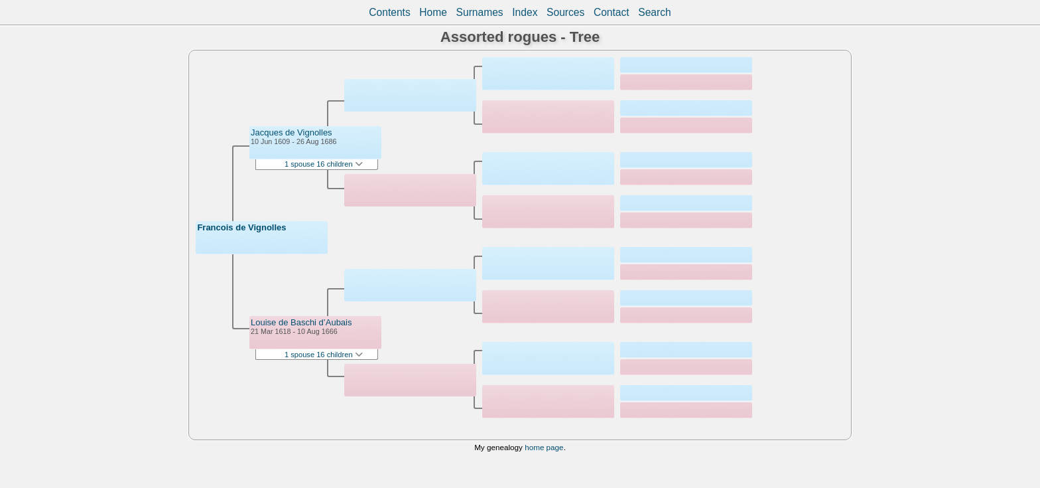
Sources (565, 12)
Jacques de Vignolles (291, 132)
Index (524, 12)
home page (544, 447)
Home (433, 12)
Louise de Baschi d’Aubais (301, 322)
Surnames (479, 12)
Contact (611, 12)
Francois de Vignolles (241, 227)
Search (654, 12)
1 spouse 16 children (324, 164)
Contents (389, 12)
